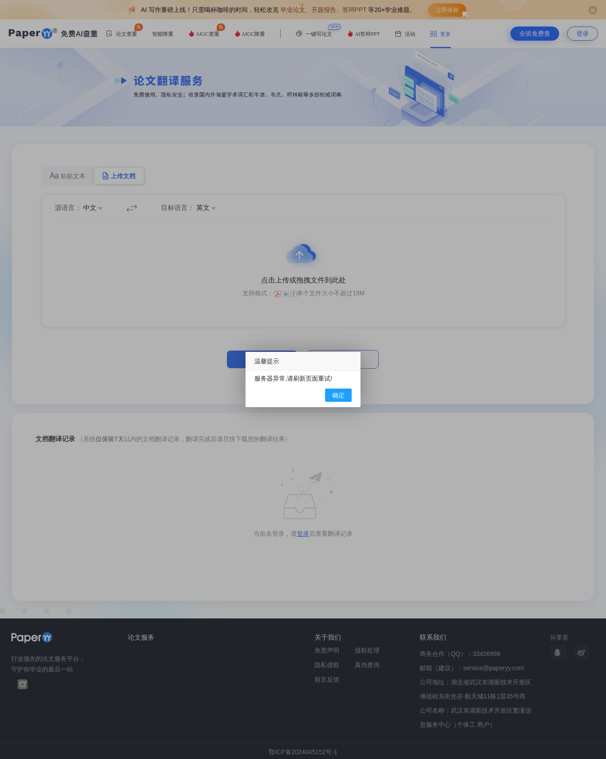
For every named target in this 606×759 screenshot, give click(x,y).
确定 (338, 395)
